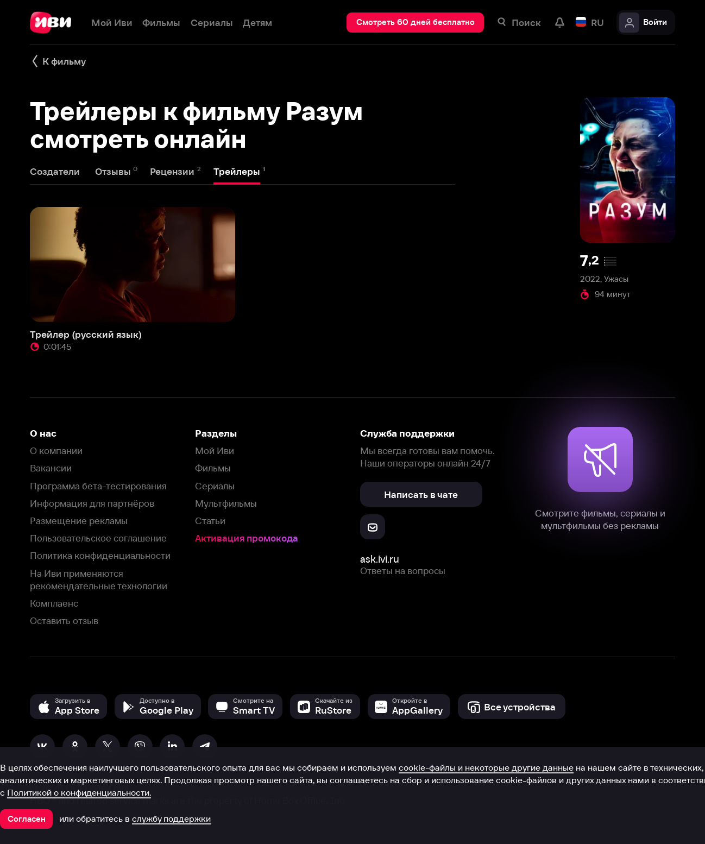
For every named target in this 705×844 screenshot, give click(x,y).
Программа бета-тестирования (98, 486)
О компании (56, 450)
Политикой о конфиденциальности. (79, 792)
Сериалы (215, 486)
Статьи (210, 520)
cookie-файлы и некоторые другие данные (486, 767)
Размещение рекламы (79, 520)
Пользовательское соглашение (98, 538)
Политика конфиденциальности (100, 555)
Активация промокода (246, 538)
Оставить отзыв (64, 620)
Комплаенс (54, 603)
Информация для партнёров (92, 503)
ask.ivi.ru (379, 559)
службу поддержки (171, 818)
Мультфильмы (226, 503)
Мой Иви (214, 450)
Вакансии (51, 468)
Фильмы (213, 468)
